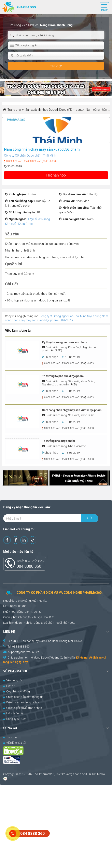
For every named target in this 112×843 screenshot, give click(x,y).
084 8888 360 (29, 566)
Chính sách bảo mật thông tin (23, 696)
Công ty (38, 622)
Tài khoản (10, 737)
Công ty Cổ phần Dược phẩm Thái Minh (30, 155)
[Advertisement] (56, 813)
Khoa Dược (48, 109)
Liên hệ (9, 685)
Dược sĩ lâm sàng (70, 109)
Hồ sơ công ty (13, 713)
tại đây (23, 662)
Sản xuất (11, 224)
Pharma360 (46, 774)
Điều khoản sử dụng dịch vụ (22, 702)
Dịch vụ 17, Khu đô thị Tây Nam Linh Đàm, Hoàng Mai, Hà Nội (45, 641)
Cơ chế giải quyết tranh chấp (22, 707)
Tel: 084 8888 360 (19, 646)
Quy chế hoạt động (16, 691)
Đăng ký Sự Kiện (14, 719)
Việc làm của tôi (14, 742)
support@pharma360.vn (23, 652)
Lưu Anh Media (95, 774)
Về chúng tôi (12, 680)
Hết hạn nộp (56, 175)
